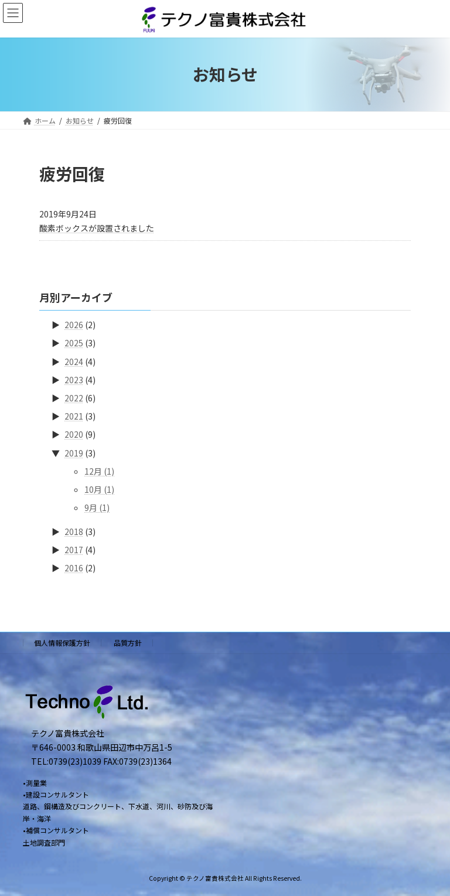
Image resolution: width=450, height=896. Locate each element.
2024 (73, 361)
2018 (73, 531)
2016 (73, 568)
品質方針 (128, 643)
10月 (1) (99, 489)
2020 (73, 435)
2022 (73, 398)
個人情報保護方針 (62, 643)
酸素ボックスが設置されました (96, 228)
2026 (73, 325)
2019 (73, 453)
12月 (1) (99, 471)
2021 (73, 416)
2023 (73, 380)
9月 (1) (97, 507)
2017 (73, 550)
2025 (73, 343)
